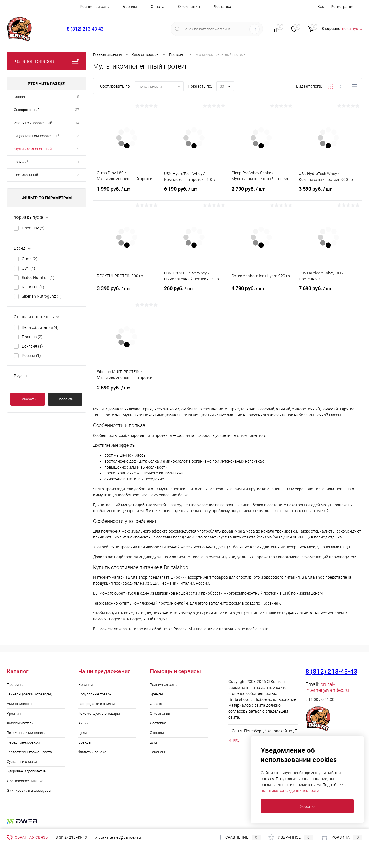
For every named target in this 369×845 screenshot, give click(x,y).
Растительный (26, 175)
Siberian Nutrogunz (42, 296)
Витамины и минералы (26, 733)
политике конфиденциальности (290, 790)
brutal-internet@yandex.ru (327, 687)
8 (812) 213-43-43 (85, 29)
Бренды (130, 6)
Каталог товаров (46, 61)
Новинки (85, 684)
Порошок (33, 228)
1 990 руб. (126, 192)
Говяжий (21, 162)
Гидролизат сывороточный (36, 136)
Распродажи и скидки (96, 704)
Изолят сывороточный (33, 123)
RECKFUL (33, 287)
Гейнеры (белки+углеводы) (29, 694)
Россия (31, 355)
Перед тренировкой (23, 742)
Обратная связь (27, 837)
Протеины (15, 684)
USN (28, 268)
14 (77, 123)
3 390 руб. (126, 291)
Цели (82, 733)
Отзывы (157, 733)
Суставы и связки (22, 761)
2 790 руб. (261, 192)
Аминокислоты (19, 704)
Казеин (20, 97)
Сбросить (65, 399)
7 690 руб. (328, 291)
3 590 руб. (328, 192)
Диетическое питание (25, 781)
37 (77, 110)
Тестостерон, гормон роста (29, 752)
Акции (83, 723)
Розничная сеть (94, 6)
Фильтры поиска (92, 752)
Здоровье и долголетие (26, 771)
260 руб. (194, 291)
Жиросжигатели (20, 723)
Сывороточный (26, 110)
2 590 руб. (126, 391)
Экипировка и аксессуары (29, 790)
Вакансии (158, 752)
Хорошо (307, 806)
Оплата (157, 6)
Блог (154, 742)
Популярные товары (95, 694)
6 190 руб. (194, 192)
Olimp (29, 259)
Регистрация (343, 6)
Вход (321, 6)
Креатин (14, 713)
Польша (32, 337)
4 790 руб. (261, 291)
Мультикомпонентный (33, 149)
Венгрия (32, 346)
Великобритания (40, 327)
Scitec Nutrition (38, 277)
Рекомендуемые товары (99, 713)
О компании (189, 6)
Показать (28, 399)
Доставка (222, 6)
